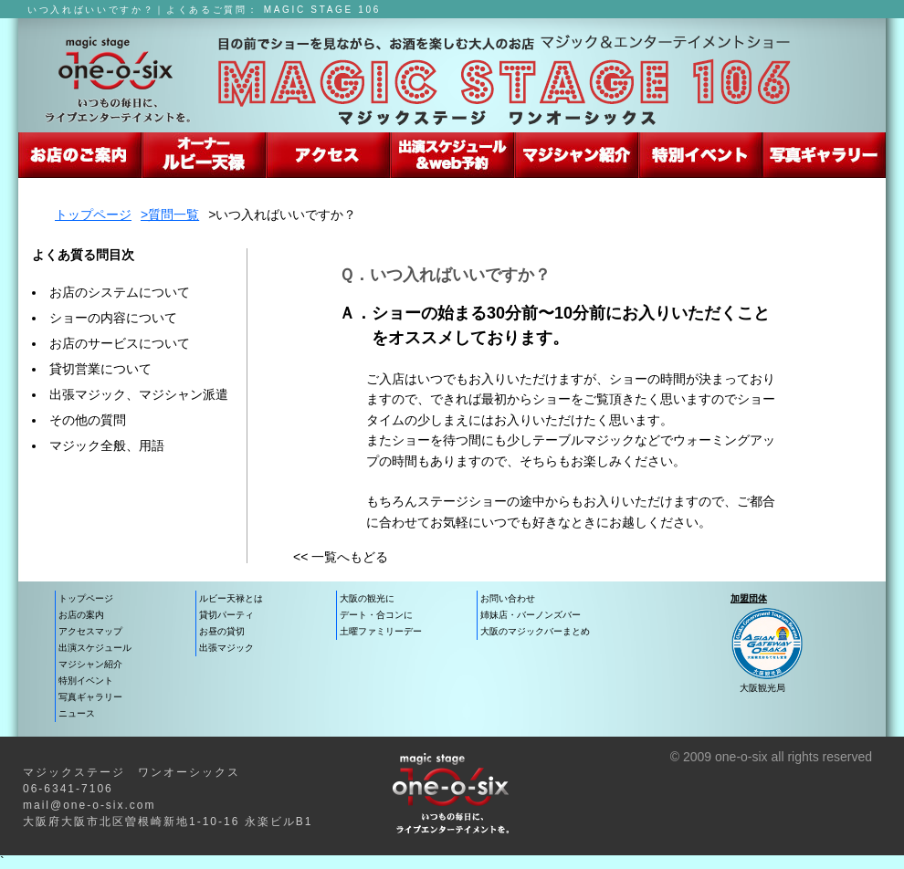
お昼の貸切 (222, 631)
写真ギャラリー (90, 697)
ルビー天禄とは (231, 598)
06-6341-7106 (68, 788)
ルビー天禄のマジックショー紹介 (204, 155)
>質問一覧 (170, 214)
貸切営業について (100, 368)
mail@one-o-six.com (89, 805)
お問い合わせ (507, 598)
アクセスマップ (90, 631)
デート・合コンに (376, 615)
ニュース (76, 713)
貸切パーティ (226, 615)
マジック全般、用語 (106, 445)
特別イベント (85, 680)
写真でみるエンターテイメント (824, 155)
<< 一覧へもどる (340, 557)
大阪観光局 (762, 688)
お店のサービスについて (119, 343)
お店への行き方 (328, 155)
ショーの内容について (113, 317)
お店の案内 (81, 615)
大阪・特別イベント (700, 155)
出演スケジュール (452, 155)
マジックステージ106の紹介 (80, 155)
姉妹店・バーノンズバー (530, 615)
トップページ (93, 214)
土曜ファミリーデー (381, 631)
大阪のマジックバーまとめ (535, 631)
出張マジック (226, 648)
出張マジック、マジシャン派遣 (138, 394)
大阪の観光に (367, 598)
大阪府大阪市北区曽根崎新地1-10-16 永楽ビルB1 (167, 821)
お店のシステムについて (119, 292)
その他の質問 (87, 420)
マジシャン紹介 (576, 155)
